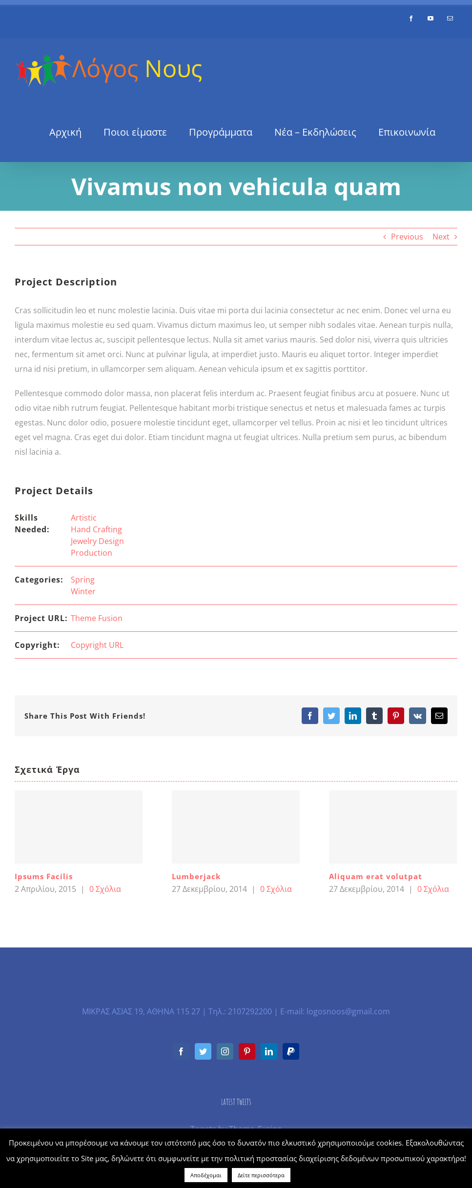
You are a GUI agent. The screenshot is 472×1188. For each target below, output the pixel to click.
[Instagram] (225, 1051)
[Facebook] (181, 1051)
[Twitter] (203, 1051)
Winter (83, 591)
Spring (83, 579)
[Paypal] (291, 1051)
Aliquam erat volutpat (375, 876)
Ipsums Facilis (44, 876)
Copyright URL (97, 645)
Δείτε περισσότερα (261, 1175)
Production (91, 552)
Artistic (84, 517)
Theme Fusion (97, 618)
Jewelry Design (97, 541)
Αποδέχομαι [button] (206, 1175)
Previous (407, 236)
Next (441, 236)
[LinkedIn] (269, 1051)
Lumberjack (196, 876)
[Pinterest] (247, 1051)
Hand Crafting (96, 529)
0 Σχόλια (105, 889)
